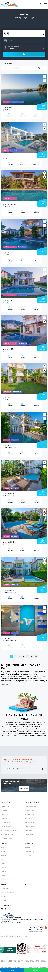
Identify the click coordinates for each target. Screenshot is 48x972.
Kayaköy (3, 875)
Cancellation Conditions (8, 892)
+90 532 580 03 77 (36, 929)
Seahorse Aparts (30, 810)
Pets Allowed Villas (6, 838)
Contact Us (4, 900)
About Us (27, 847)
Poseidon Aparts (29, 818)
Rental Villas (5, 802)
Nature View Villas (6, 826)
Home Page (18, 18)
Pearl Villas (4, 810)
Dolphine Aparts (29, 826)
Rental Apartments (32, 802)
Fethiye (3, 859)
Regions (25, 18)
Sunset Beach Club (6, 879)
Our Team (28, 855)
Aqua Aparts (28, 830)
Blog (26, 884)
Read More (4, 685)
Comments (4, 896)
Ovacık (3, 863)
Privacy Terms (5, 888)
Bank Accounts (29, 851)
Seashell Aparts (29, 814)
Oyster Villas (4, 814)
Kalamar (3, 871)
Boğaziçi (3, 867)
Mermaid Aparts (29, 822)
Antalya (3, 847)
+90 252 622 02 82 (36, 927)
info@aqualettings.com (35, 931)
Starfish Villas (5, 806)
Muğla (32, 18)
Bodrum (3, 855)
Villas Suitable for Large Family (9, 830)
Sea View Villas (5, 822)
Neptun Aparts (29, 834)
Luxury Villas (4, 818)
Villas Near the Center (7, 834)
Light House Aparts (30, 806)
